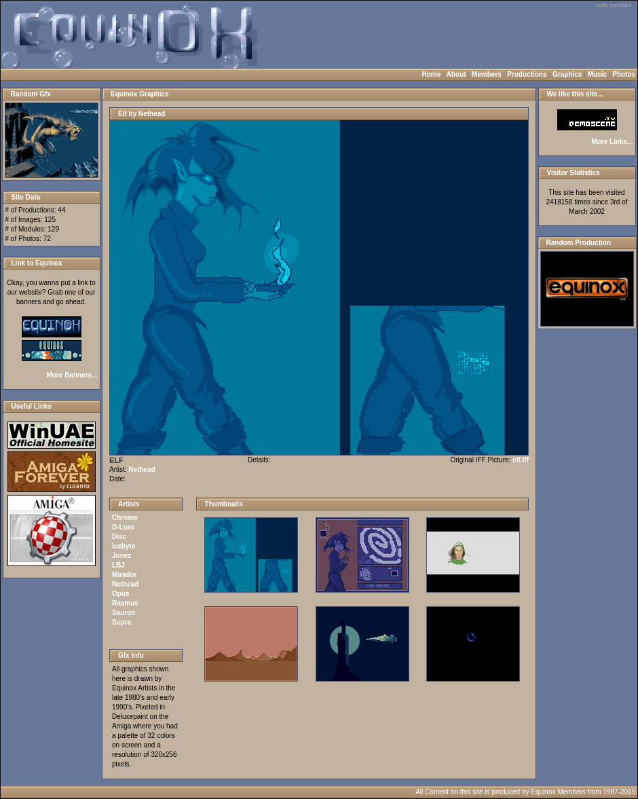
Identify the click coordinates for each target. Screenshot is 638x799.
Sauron (123, 612)
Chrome (125, 517)
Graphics (567, 74)
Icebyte (123, 546)
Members (487, 74)
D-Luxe (123, 527)
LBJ (118, 565)
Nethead (141, 469)
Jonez (121, 555)
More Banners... (71, 375)
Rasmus (125, 603)
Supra (121, 622)
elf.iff (520, 460)
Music (597, 74)
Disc (119, 536)
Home (431, 74)
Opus (121, 593)
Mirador (124, 574)
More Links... (612, 141)
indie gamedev (614, 5)
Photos (623, 74)
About (456, 74)
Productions (526, 74)
